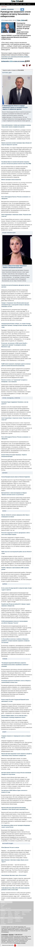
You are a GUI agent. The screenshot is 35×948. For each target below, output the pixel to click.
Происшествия (25, 911)
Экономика (3, 913)
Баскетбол (10, 919)
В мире (2, 905)
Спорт (4, 732)
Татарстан (18, 919)
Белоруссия (18, 921)
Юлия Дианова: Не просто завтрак (10, 847)
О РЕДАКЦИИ (4, 934)
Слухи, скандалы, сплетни (11, 398)
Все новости (4, 904)
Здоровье (10, 916)
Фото (2, 906)
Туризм (4, 658)
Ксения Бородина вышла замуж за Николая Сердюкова (15, 476)
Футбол (3, 919)
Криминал (17, 913)
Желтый (10, 914)
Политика (3, 911)
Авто (23, 913)
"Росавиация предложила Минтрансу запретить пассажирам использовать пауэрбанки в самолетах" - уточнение (15, 664)
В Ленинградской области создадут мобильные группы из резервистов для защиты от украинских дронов (14, 107)
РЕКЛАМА (11, 934)
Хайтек (4, 584)
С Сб (22, 20)
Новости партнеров (6, 908)
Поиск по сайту (4, 6)
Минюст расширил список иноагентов (11, 179)
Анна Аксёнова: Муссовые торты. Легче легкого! (13, 875)
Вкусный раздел (7, 843)
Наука (4, 511)
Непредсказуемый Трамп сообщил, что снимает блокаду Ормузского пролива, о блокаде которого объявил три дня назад (16, 325)
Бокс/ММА (3, 923)
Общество (17, 911)
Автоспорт (10, 921)
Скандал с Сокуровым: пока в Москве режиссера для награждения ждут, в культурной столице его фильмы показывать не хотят (15, 304)
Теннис (2, 922)
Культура (3, 914)
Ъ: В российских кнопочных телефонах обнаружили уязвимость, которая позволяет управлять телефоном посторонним (15, 640)
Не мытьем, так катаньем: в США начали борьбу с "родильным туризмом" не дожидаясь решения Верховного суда (14, 345)
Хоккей (2, 921)
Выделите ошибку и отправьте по (13, 70)
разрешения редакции (13, 939)
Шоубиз (4, 472)
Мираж (4, 9)
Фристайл (10, 922)
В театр (3, 916)
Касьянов (10, 9)
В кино (9, 911)
